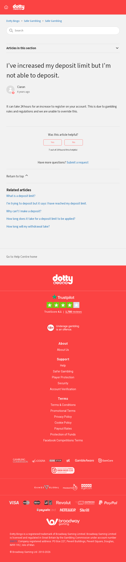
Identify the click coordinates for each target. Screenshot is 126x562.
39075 (13, 541)
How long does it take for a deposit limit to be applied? (40, 219)
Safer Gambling (32, 21)
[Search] (63, 31)
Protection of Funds (63, 434)
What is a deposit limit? (20, 196)
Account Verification (63, 389)
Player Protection (63, 377)
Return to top (17, 175)
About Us (63, 349)
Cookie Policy (63, 422)
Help (63, 365)
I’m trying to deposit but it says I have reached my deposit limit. (46, 203)
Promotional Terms (63, 410)
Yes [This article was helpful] (52, 142)
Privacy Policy (63, 416)
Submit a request (78, 162)
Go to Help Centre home (21, 257)
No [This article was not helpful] (73, 142)
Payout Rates (63, 428)
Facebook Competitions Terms (63, 440)
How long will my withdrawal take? (28, 227)
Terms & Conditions (63, 405)
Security (63, 383)
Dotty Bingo (13, 21)
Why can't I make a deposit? (23, 211)
